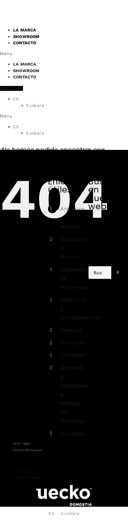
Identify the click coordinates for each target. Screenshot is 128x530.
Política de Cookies (27, 450)
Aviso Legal (21, 443)
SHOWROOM (26, 70)
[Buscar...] (99, 272)
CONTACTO (24, 42)
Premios (71, 330)
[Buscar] (117, 272)
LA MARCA (24, 64)
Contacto (73, 342)
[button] (64, 54)
